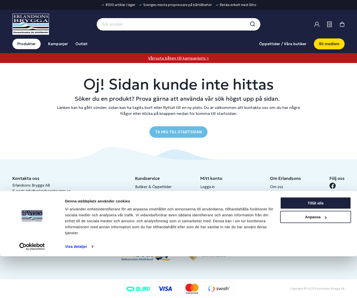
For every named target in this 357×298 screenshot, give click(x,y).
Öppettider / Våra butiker (282, 43)
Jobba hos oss (282, 203)
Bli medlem (329, 43)
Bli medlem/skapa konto (221, 195)
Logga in (207, 186)
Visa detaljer (76, 288)
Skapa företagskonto (218, 211)
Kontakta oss (146, 195)
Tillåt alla (316, 245)
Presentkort (145, 203)
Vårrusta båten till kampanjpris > (178, 58)
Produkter (26, 43)
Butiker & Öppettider (153, 186)
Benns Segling (282, 195)
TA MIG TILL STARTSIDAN (178, 132)
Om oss (276, 186)
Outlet (81, 43)
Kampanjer (58, 43)
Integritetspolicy (149, 219)
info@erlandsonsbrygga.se (48, 191)
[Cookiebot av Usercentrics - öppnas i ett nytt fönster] (32, 288)
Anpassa (316, 259)
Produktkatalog (148, 227)
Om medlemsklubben (218, 203)
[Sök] (252, 24)
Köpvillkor (143, 211)
